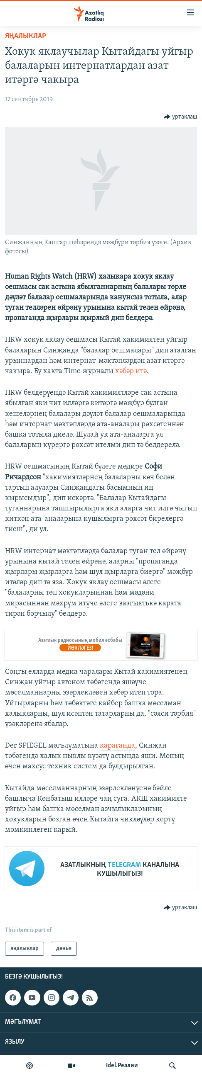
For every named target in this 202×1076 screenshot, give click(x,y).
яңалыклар (25, 36)
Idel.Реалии (122, 1065)
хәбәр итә (130, 371)
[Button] (180, 116)
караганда (117, 746)
